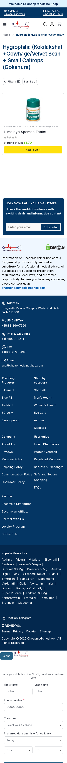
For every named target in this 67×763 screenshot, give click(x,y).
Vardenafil (8, 583)
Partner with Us (13, 519)
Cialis (22, 583)
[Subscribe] (50, 227)
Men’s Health (43, 397)
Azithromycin (11, 597)
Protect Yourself (45, 452)
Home (6, 34)
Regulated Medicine (47, 459)
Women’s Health (45, 405)
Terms (6, 631)
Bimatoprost (10, 420)
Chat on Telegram (19, 618)
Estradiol (30, 597)
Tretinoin (8, 602)
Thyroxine (9, 578)
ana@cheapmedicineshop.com (24, 288)
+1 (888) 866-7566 (14, 14)
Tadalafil (7, 405)
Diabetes (40, 427)
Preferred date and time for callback (27, 733)
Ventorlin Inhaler (41, 583)
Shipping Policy (12, 467)
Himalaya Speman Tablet (25, 132)
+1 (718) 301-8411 (53, 14)
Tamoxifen (27, 578)
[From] (18, 750)
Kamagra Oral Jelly (29, 588)
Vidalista (34, 559)
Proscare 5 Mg (37, 569)
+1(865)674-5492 (14, 352)
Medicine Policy (12, 459)
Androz (56, 569)
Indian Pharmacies (46, 444)
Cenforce (8, 564)
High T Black (10, 573)
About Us (8, 444)
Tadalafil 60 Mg (36, 593)
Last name (41, 684)
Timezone (10, 718)
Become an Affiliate (15, 511)
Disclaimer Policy (13, 482)
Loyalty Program (13, 526)
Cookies (31, 631)
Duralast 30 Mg (12, 569)
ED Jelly (7, 412)
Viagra (20, 559)
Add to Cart (33, 149)
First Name (11, 684)
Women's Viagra (30, 564)
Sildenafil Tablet (34, 573)
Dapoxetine (46, 578)
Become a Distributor (16, 504)
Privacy (18, 631)
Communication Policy (17, 474)
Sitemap (45, 631)
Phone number (14, 700)
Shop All (40, 390)
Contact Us (10, 534)
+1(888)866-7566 (14, 325)
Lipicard (7, 588)
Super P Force (12, 593)
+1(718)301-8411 (13, 339)
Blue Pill (7, 397)
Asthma (39, 420)
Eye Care (40, 412)
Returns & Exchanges (48, 467)
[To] (49, 750)
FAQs (37, 487)
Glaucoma (25, 602)
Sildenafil (8, 390)
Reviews (7, 452)
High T (53, 573)
